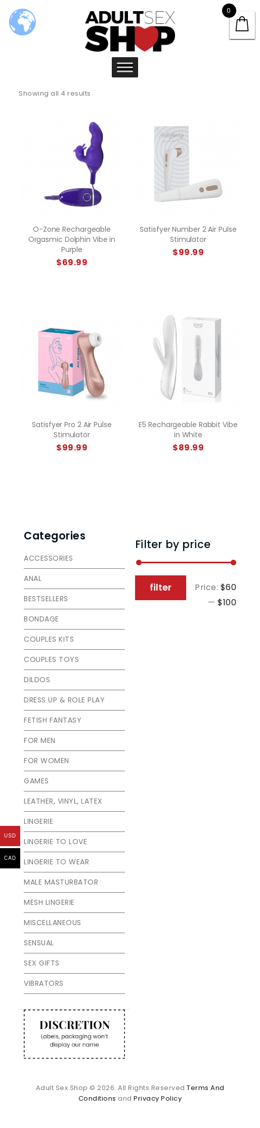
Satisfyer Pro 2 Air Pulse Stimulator (72, 430)
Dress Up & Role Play (64, 700)
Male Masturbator (61, 882)
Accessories (48, 558)
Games (36, 781)
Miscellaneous (52, 922)
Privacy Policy (158, 1098)
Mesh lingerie (49, 902)
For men (40, 740)
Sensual (39, 943)
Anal (32, 578)
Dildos (37, 680)
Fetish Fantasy (52, 720)
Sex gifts (42, 963)
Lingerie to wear (56, 862)
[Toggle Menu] (125, 67)
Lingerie (38, 821)
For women (46, 761)
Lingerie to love (55, 842)
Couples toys (51, 659)
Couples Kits (49, 639)
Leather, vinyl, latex (63, 801)
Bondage (41, 619)
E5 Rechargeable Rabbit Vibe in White (188, 430)
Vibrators (44, 983)
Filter (160, 587)
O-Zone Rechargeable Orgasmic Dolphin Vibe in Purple (72, 239)
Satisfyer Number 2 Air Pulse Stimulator (188, 234)
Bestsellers (46, 599)
